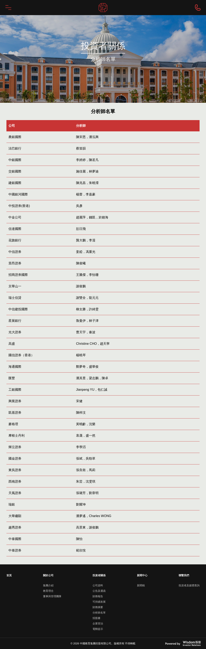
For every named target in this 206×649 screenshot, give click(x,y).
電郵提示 (98, 628)
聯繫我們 (184, 575)
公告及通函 (99, 590)
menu (8, 7)
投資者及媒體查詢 (189, 585)
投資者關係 (99, 575)
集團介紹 (48, 585)
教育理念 (48, 590)
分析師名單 (99, 612)
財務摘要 (98, 607)
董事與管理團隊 (52, 596)
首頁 (9, 575)
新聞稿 (141, 585)
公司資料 (98, 585)
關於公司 (48, 575)
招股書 (96, 617)
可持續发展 (99, 601)
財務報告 (98, 596)
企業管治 (98, 623)
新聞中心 (142, 575)
